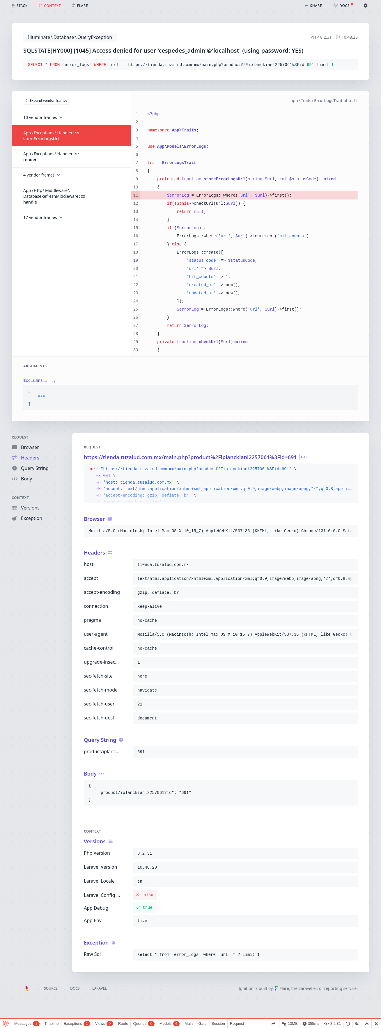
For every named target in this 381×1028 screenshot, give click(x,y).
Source (51, 988)
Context (20, 497)
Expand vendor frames (46, 100)
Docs (74, 988)
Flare (281, 988)
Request (20, 437)
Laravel (99, 988)
